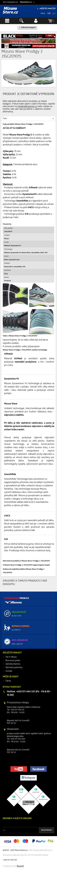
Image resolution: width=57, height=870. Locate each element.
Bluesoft (20, 866)
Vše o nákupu (11, 657)
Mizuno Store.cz (10, 10)
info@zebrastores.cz (27, 106)
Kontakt (9, 671)
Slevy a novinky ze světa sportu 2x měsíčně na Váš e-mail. (26, 824)
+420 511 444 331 (47, 9)
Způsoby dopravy (13, 664)
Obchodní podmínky (14, 668)
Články (8, 681)
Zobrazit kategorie (28, 27)
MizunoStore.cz (26, 2)
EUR (53, 13)
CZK (49, 13)
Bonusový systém (13, 661)
